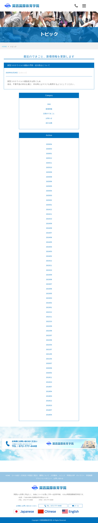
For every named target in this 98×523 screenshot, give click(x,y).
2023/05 (49, 293)
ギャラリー (80, 475)
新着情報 (49, 109)
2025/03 (49, 195)
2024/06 (49, 237)
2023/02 (49, 303)
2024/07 (49, 233)
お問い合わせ (58, 478)
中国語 (29, 475)
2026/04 (49, 144)
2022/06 (49, 340)
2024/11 (49, 214)
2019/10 (49, 382)
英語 (35, 475)
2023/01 (49, 307)
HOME (4, 46)
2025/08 (49, 177)
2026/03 (49, 149)
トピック (62, 475)
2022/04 (49, 345)
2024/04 (49, 247)
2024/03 (49, 251)
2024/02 (49, 256)
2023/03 (49, 298)
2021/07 (49, 349)
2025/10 (49, 167)
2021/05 (49, 354)
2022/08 (49, 331)
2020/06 (49, 368)
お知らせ (49, 118)
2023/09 (49, 275)
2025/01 (49, 205)
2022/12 (49, 312)
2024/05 (49, 242)
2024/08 (49, 228)
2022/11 (49, 317)
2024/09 (49, 223)
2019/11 (49, 377)
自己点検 (49, 123)
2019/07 (49, 387)
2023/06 (49, 289)
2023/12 (49, 261)
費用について (44, 475)
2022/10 (49, 321)
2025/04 (49, 191)
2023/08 (49, 279)
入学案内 (54, 475)
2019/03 (49, 396)
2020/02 (49, 373)
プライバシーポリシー (44, 478)
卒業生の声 (71, 475)
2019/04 (49, 391)
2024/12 (49, 209)
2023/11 (49, 265)
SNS (49, 104)
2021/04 (49, 359)
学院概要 (89, 475)
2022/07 (49, 335)
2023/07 (49, 284)
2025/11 (49, 163)
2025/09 (49, 172)
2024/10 (49, 219)
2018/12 (49, 401)
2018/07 (49, 410)
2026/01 (49, 153)
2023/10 (49, 270)
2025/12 (49, 158)
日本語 (23, 475)
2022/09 (49, 326)
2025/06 (49, 181)
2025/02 (49, 200)
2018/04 (49, 415)
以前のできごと (49, 113)
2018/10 (49, 405)
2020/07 (49, 363)
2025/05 (49, 186)
